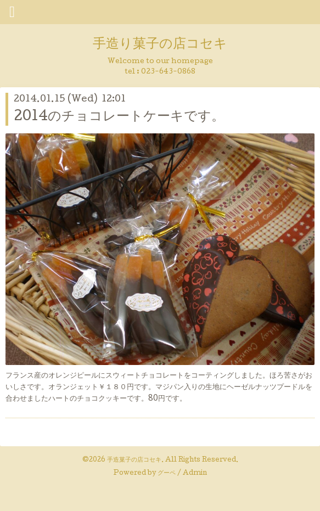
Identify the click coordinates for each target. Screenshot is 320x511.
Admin (195, 473)
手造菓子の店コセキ (134, 460)
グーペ (167, 473)
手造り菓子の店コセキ (160, 44)
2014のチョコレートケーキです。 (119, 117)
